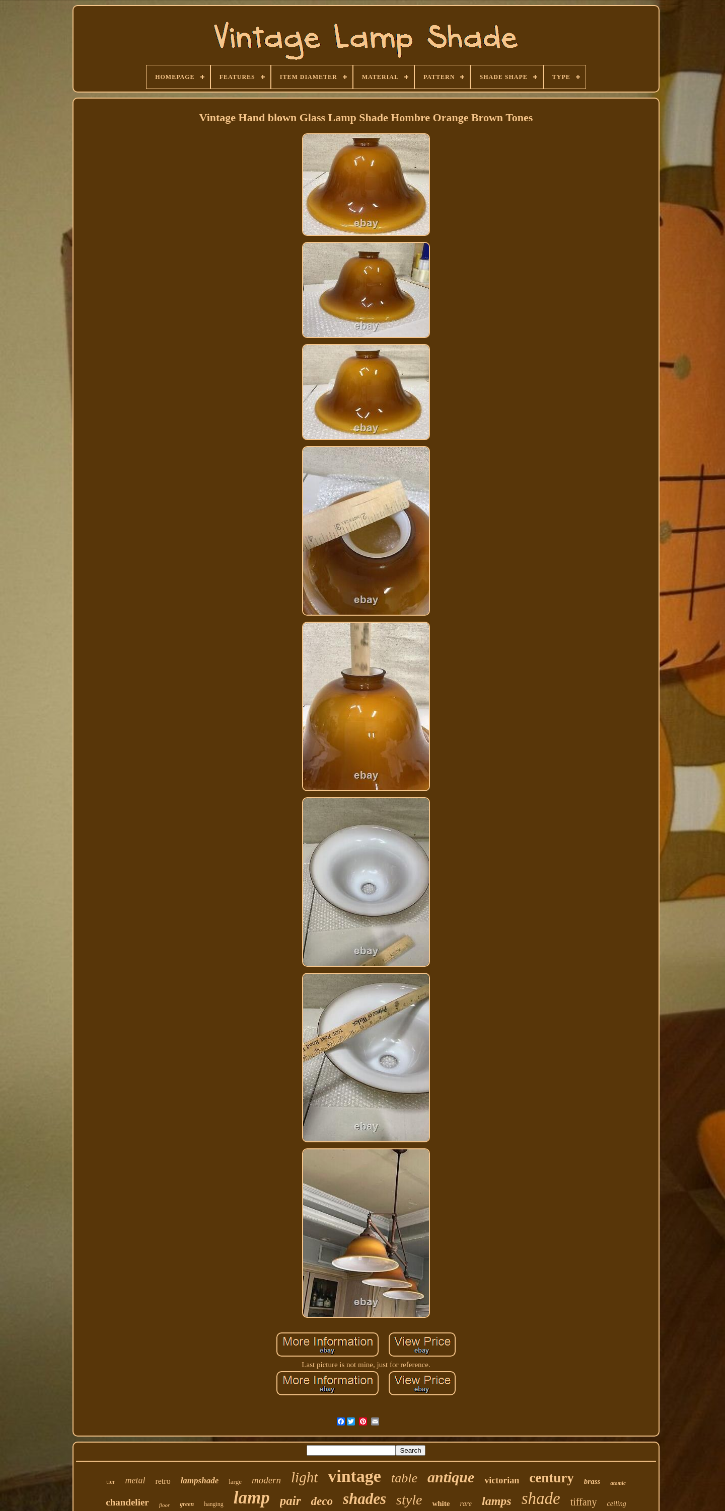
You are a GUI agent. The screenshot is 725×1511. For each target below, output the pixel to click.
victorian (501, 1480)
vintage (354, 1476)
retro (162, 1481)
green (187, 1503)
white (441, 1503)
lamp (252, 1497)
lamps (497, 1500)
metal (135, 1480)
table (404, 1478)
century (551, 1477)
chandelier (127, 1502)
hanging (214, 1503)
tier (110, 1481)
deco (322, 1501)
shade (541, 1498)
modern (266, 1480)
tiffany (583, 1501)
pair (290, 1500)
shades (364, 1498)
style (409, 1499)
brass (592, 1481)
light (304, 1477)
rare (466, 1503)
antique (450, 1477)
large (235, 1481)
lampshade (200, 1480)
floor (164, 1505)
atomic (618, 1483)
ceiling (616, 1503)
